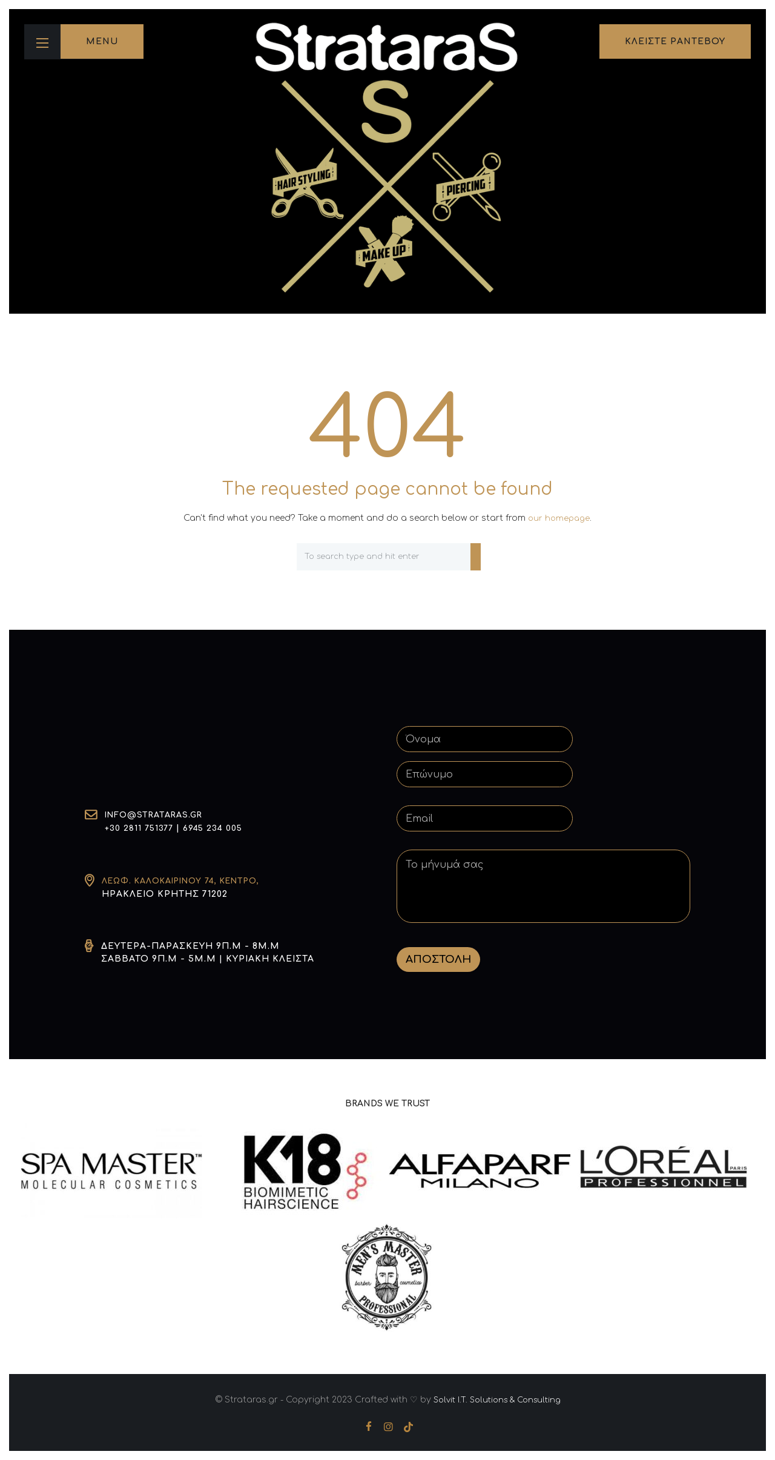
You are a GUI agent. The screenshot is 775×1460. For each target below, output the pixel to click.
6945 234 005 (219, 828)
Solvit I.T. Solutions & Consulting (496, 1399)
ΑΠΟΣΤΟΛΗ (438, 959)
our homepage (559, 518)
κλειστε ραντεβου (675, 41)
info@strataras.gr (157, 816)
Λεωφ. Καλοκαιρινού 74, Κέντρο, (190, 880)
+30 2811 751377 (141, 828)
